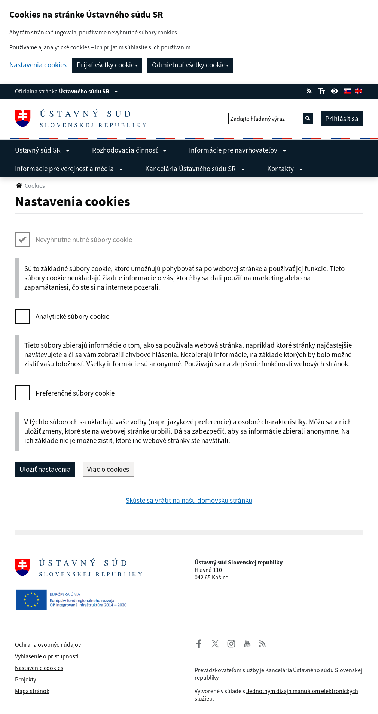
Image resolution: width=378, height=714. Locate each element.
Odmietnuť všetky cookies (190, 64)
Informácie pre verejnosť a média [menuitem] (69, 168)
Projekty (25, 679)
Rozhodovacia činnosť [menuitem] (129, 149)
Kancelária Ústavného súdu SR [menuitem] (195, 168)
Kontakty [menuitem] (285, 168)
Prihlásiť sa (342, 118)
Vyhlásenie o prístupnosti (47, 656)
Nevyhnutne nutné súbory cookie (84, 239)
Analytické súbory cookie (72, 316)
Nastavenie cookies (39, 667)
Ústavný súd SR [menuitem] (42, 149)
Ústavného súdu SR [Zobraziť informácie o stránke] (88, 91)
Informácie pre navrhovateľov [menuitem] (237, 149)
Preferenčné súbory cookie (75, 392)
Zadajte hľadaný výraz (257, 118)
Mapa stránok (32, 691)
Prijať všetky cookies (107, 64)
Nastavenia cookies (38, 64)
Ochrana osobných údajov (48, 644)
